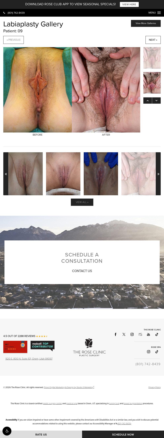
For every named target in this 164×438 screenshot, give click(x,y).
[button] (6, 431)
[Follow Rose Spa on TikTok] (156, 352)
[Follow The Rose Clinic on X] (124, 334)
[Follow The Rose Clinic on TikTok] (156, 334)
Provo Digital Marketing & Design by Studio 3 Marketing (69, 387)
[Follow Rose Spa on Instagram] (148, 352)
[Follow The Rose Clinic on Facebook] (115, 334)
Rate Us (41, 434)
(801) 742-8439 (14, 13)
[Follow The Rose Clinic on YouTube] (148, 334)
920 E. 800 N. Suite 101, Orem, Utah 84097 (29, 358)
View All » (82, 202)
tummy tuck (114, 403)
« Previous (13, 40)
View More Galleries (146, 23)
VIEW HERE (129, 4)
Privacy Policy (154, 387)
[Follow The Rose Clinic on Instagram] (132, 334)
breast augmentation (133, 403)
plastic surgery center (52, 403)
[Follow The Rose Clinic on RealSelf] (140, 334)
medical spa (71, 403)
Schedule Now (123, 434)
